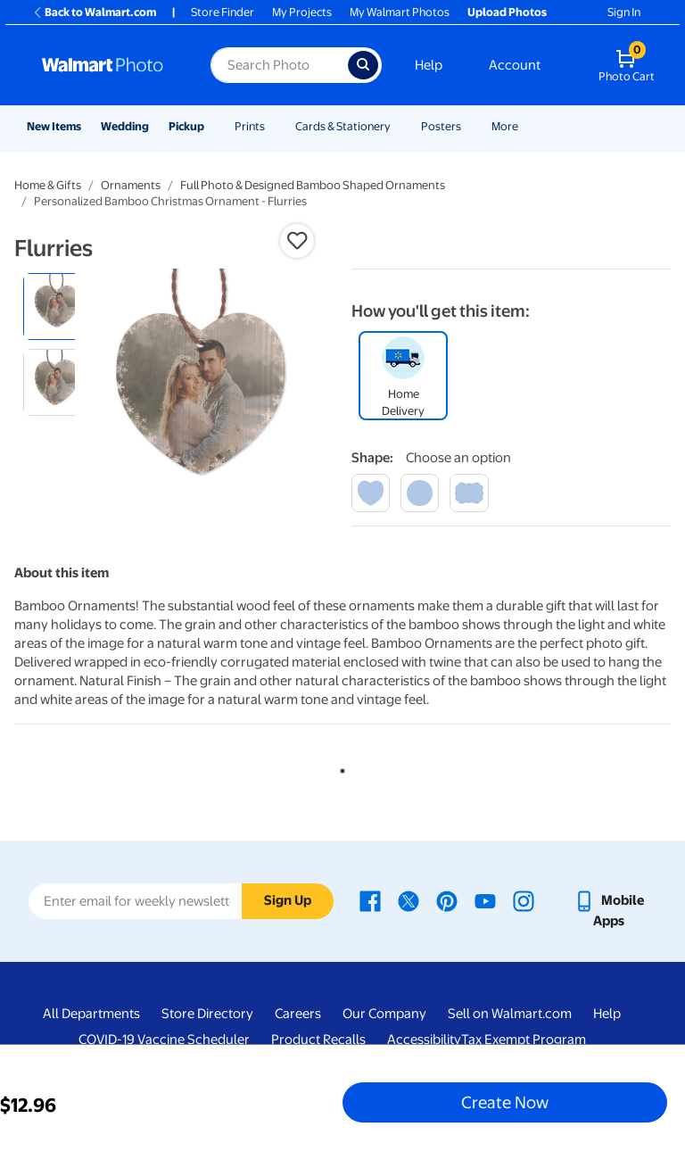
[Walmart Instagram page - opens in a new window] (523, 900)
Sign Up (287, 900)
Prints (250, 126)
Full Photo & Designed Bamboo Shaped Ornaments (312, 185)
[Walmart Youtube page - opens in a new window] (485, 900)
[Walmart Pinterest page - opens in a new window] (447, 900)
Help (428, 65)
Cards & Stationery (343, 126)
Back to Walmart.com (94, 12)
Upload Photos (507, 12)
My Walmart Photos (400, 12)
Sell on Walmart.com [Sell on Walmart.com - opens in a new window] (510, 1014)
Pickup (186, 126)
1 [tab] (339, 767)
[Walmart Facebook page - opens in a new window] (370, 900)
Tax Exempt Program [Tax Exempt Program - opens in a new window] (523, 1040)
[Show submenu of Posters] (469, 126)
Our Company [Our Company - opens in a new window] (384, 1014)
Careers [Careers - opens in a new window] (298, 1014)
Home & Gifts (47, 185)
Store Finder (222, 12)
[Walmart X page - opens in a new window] (408, 900)
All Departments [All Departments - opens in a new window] (91, 1014)
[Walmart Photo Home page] (107, 65)
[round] (419, 493)
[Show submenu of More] (526, 126)
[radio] (56, 306)
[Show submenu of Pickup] (212, 126)
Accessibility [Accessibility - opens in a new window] (424, 1040)
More (504, 126)
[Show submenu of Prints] (273, 126)
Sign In (623, 12)
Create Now (505, 1102)
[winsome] (469, 493)
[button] (297, 241)
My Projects (302, 12)
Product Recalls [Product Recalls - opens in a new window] (318, 1040)
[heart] (370, 493)
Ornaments (131, 185)
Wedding (125, 126)
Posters (441, 126)
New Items (54, 126)
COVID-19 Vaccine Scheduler (164, 1040)
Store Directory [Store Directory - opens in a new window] (207, 1014)
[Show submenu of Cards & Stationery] (398, 126)
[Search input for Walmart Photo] (279, 65)
